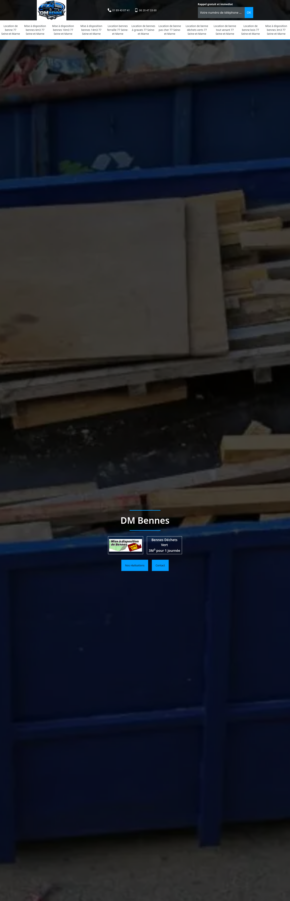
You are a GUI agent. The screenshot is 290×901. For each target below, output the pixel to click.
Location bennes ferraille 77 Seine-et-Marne (117, 29)
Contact (160, 565)
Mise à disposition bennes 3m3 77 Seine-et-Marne (276, 29)
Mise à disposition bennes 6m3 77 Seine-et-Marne (35, 29)
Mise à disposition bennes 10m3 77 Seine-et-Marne (63, 29)
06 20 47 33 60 (148, 10)
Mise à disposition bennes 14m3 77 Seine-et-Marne (91, 29)
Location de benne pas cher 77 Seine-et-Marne (170, 29)
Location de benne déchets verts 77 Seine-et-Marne (197, 29)
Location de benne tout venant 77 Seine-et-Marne (225, 29)
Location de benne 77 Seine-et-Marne (10, 29)
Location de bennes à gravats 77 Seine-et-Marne (143, 29)
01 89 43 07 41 (121, 10)
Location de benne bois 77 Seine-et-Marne (250, 29)
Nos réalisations (134, 565)
